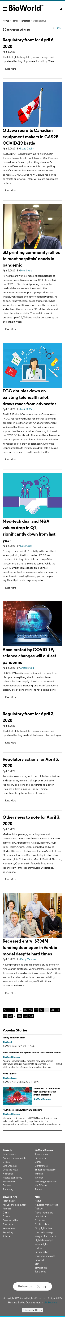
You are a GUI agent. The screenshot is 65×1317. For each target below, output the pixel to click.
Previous (7, 1010)
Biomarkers (40, 1158)
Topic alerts (40, 1271)
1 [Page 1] (13, 1010)
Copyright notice (43, 1228)
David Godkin (27, 148)
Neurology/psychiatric (46, 1181)
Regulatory (8, 1189)
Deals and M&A (10, 1169)
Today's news (9, 1154)
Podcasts (39, 1248)
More (37, 1196)
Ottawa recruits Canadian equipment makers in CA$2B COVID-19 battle (30, 136)
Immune (39, 1173)
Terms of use (41, 1267)
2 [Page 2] (17, 1010)
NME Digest (41, 1185)
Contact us (40, 1220)
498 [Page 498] (41, 1010)
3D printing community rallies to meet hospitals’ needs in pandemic (31, 258)
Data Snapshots (10, 1165)
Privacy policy (42, 1251)
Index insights (41, 1244)
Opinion (7, 1185)
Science (6, 1236)
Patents (38, 1189)
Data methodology (44, 1232)
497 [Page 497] (36, 1010)
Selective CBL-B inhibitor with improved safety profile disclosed (46, 1091)
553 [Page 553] (25, 1016)
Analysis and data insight (14, 1158)
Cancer (38, 1161)
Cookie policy (42, 1224)
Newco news (9, 1181)
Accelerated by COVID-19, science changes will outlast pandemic (29, 656)
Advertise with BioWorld (46, 1204)
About (38, 1200)
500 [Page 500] (52, 1010)
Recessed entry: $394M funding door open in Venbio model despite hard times (30, 947)
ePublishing (50, 1302)
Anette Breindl (27, 667)
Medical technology (12, 1177)
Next (31, 1016)
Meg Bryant (26, 270)
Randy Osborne (28, 959)
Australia (7, 1208)
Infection (26, 20)
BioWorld (7, 1042)
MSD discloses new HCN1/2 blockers (22, 1109)
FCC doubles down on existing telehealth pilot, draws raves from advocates (29, 397)
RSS (58, 28)
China (5, 1212)
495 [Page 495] (25, 1010)
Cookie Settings (32, 1310)
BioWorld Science (11, 1056)
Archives (39, 1208)
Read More (10, 68)
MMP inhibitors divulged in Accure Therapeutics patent (32, 1052)
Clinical (6, 1161)
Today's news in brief (14, 1037)
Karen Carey (26, 545)
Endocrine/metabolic (45, 1169)
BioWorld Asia (9, 1078)
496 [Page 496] (30, 1010)
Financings (8, 1173)
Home (6, 20)
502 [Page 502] (5, 1016)
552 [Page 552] (19, 1016)
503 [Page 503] (10, 1016)
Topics (14, 20)
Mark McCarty (27, 409)
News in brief (9, 1073)
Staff (37, 1263)
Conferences (41, 1165)
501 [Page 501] (57, 1010)
